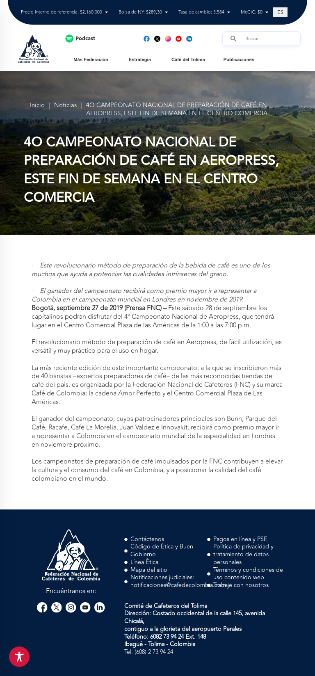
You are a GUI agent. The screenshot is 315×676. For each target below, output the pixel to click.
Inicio (37, 105)
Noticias (65, 105)
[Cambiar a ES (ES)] (280, 12)
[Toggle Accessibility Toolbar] (19, 657)
